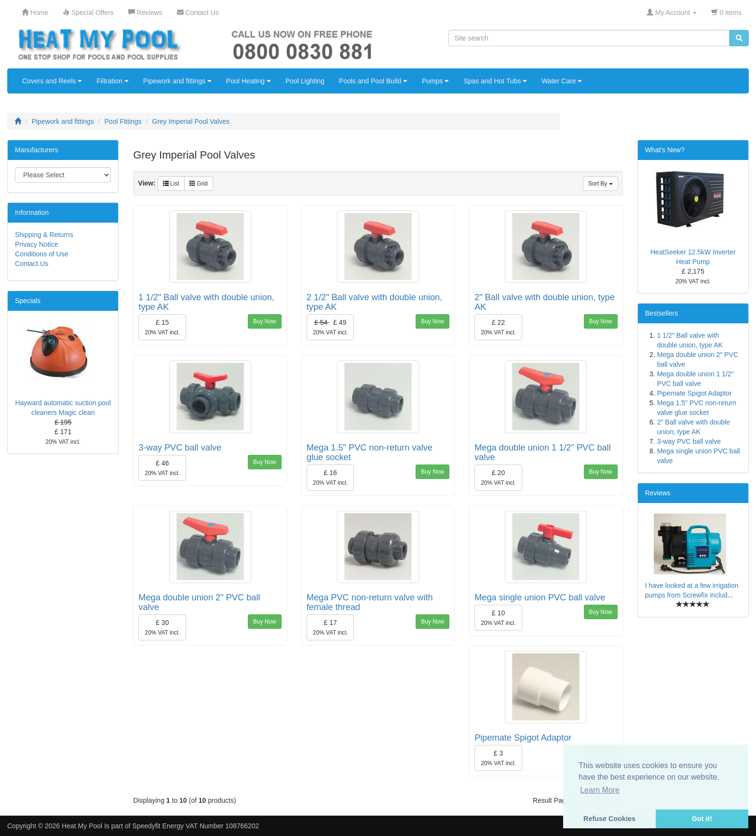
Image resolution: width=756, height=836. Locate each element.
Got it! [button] (702, 819)
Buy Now (264, 321)
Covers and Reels (52, 81)
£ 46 (162, 468)
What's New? (665, 150)
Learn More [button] (600, 790)
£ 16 (330, 477)
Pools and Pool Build (373, 81)
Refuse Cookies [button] (609, 819)
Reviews (658, 493)
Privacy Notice (36, 244)
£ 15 (162, 327)
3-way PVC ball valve (179, 447)
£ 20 (498, 477)
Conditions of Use (41, 254)
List (171, 183)
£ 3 (498, 758)
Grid (198, 183)
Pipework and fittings (177, 81)
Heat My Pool (82, 826)
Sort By (600, 183)
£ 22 (498, 327)
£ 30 (162, 627)
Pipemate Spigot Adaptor (522, 738)
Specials (27, 301)
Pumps (435, 81)
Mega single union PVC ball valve (539, 597)
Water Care (561, 81)
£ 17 (330, 627)
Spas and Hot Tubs (495, 81)
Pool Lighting (304, 81)
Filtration (112, 81)
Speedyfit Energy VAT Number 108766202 (195, 826)
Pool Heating (248, 81)
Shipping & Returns (44, 235)
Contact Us (31, 263)
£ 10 (498, 617)
